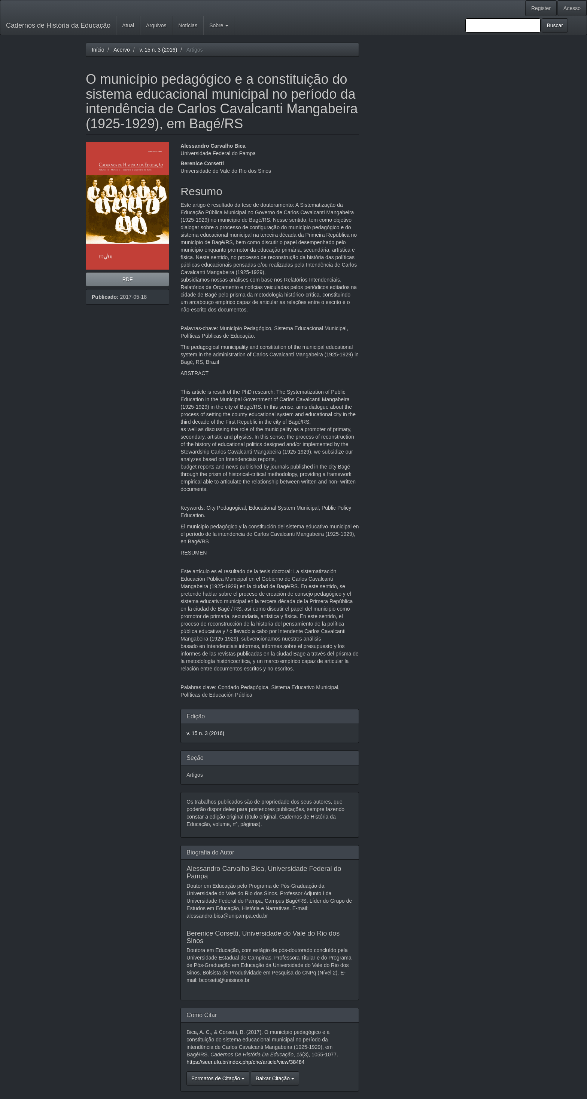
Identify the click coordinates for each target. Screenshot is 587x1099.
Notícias (188, 25)
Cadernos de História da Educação (58, 25)
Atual (128, 25)
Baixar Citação (275, 1078)
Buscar (555, 25)
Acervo (121, 50)
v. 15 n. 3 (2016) (158, 50)
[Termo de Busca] (503, 25)
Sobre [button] (218, 25)
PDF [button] (127, 279)
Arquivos (156, 25)
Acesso (572, 8)
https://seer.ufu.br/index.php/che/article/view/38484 (245, 1062)
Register (541, 8)
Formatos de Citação (217, 1078)
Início (98, 50)
